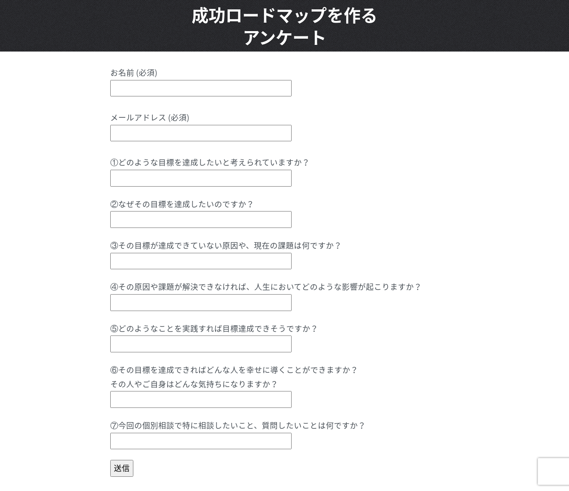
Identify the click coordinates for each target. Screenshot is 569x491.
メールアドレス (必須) (201, 125)
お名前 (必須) (201, 80)
